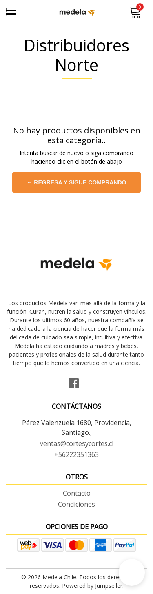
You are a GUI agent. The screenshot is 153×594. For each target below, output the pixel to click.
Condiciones (76, 504)
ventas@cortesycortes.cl (76, 443)
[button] (132, 572)
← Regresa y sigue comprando (76, 182)
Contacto (77, 493)
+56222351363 (76, 454)
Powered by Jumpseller (92, 586)
